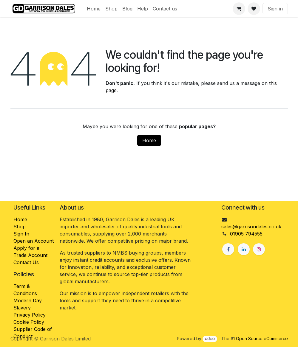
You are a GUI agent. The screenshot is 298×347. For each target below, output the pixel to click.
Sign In (21, 234)
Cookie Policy (28, 322)
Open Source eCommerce (262, 338)
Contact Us (26, 262)
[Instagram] (259, 249)
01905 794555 (246, 234)
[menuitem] (93, 9)
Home (149, 140)
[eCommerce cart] (239, 8)
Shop (19, 227)
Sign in (275, 9)
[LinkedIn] (244, 249)
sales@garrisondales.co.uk (251, 227)
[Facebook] (228, 249)
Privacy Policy (29, 315)
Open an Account (33, 241)
